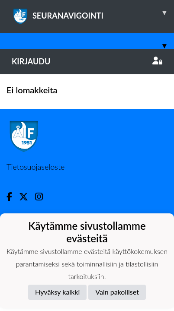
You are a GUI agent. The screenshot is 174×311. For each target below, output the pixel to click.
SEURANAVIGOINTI (93, 12)
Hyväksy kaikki (57, 292)
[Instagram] (42, 196)
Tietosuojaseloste (35, 166)
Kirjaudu (87, 61)
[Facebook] (12, 196)
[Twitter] (27, 196)
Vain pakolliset (117, 292)
